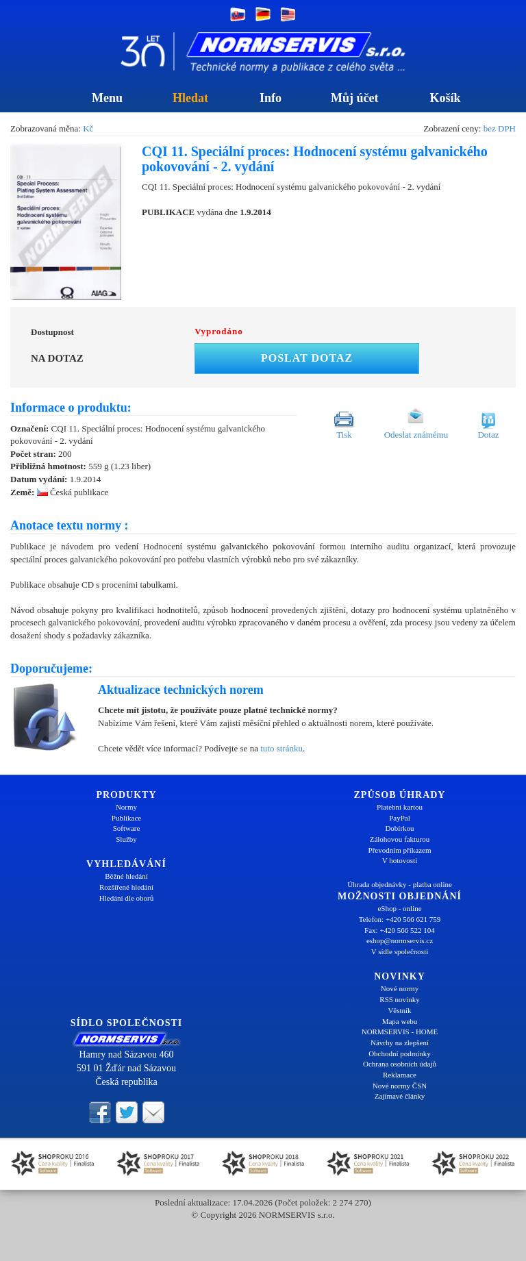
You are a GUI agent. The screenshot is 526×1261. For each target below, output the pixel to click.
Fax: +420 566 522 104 (399, 930)
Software (126, 828)
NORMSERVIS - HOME (400, 1031)
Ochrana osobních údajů (399, 1064)
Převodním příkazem (399, 850)
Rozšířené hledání (126, 887)
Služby (126, 839)
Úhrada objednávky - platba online (399, 884)
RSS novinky (399, 999)
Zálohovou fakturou (400, 839)
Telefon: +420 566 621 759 (400, 919)
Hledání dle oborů (126, 898)
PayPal (399, 818)
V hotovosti (399, 860)
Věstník (399, 1010)
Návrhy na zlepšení (400, 1042)
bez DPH (500, 128)
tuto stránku (281, 748)
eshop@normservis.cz (399, 940)
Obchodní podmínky (399, 1053)
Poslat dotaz (307, 358)
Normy (126, 807)
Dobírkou (399, 828)
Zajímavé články (400, 1096)
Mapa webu (400, 1021)
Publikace (126, 818)
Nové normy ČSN (400, 1086)
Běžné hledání (126, 876)
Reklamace (399, 1075)
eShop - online (399, 908)
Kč (88, 128)
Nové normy (399, 988)
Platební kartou (400, 807)
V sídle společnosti (400, 951)
